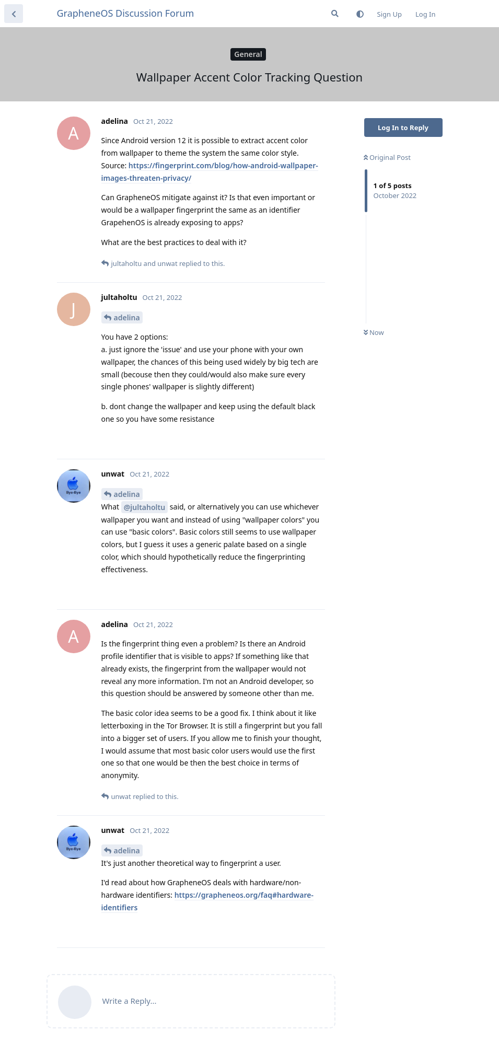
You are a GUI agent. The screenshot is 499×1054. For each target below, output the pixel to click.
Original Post (387, 157)
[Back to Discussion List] (13, 13)
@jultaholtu (144, 507)
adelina (127, 317)
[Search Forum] (335, 13)
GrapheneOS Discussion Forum (125, 13)
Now (374, 332)
